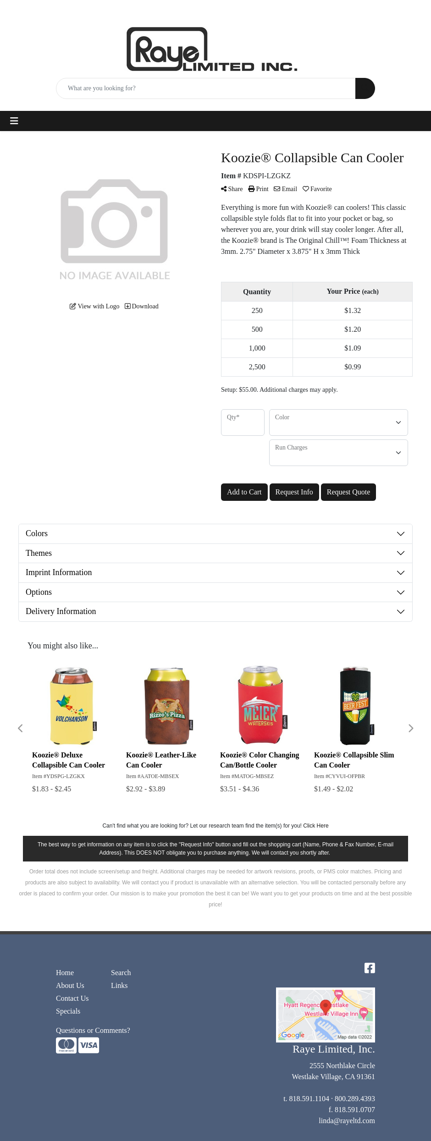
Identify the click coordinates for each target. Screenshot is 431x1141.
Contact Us (72, 998)
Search (121, 972)
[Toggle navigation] (14, 121)
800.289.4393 (355, 1099)
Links (119, 985)
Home (65, 972)
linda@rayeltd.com (347, 1121)
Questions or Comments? (93, 1030)
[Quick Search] (206, 88)
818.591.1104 (309, 1099)
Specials (68, 1011)
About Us (70, 985)
